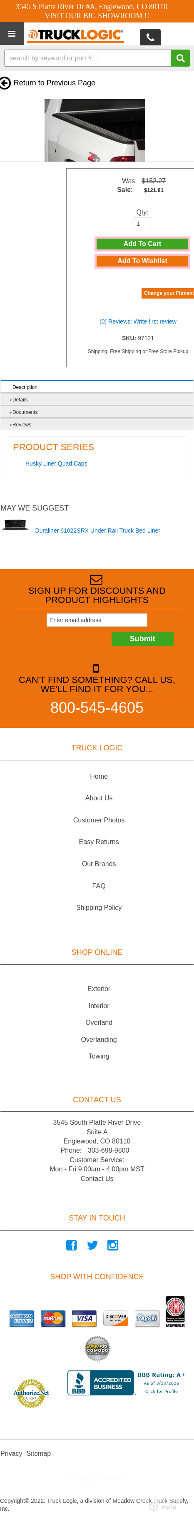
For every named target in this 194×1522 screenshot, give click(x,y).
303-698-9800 (108, 1150)
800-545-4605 (97, 707)
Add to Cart (142, 243)
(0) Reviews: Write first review (138, 321)
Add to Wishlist (142, 260)
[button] (97, 58)
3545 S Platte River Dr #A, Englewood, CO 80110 (91, 6)
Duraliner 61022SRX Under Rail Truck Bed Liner (97, 530)
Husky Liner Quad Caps (56, 463)
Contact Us (96, 1178)
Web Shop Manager (103, 1482)
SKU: (130, 338)
